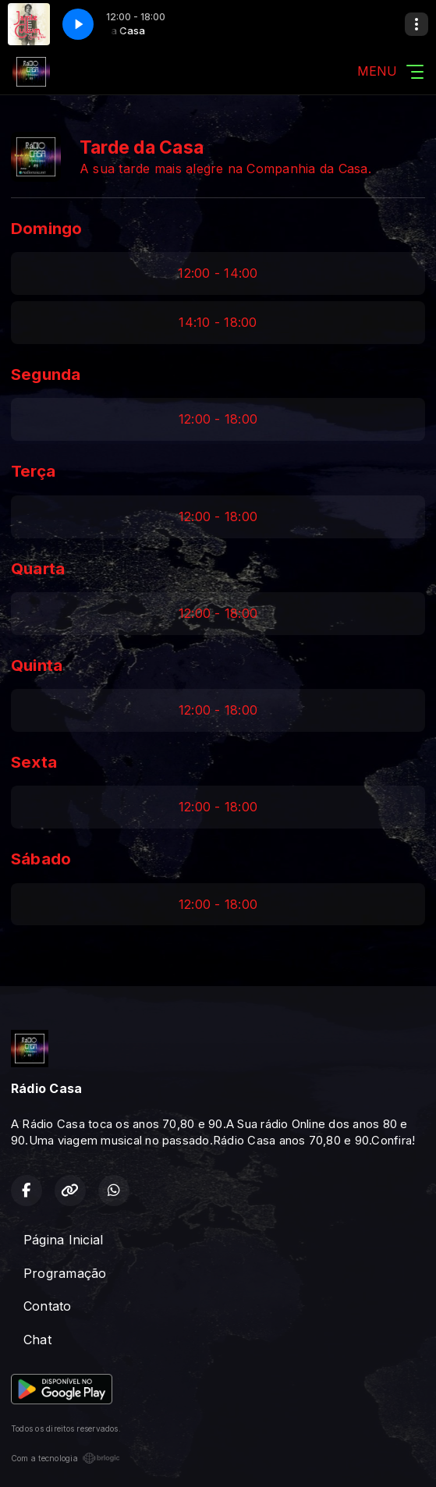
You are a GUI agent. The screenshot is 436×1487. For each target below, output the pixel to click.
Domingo (47, 228)
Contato (47, 1306)
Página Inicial (63, 1239)
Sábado (41, 858)
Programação (65, 1273)
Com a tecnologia (65, 1458)
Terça (33, 471)
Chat (37, 1339)
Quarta (38, 568)
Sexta (34, 762)
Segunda (46, 374)
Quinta (36, 665)
